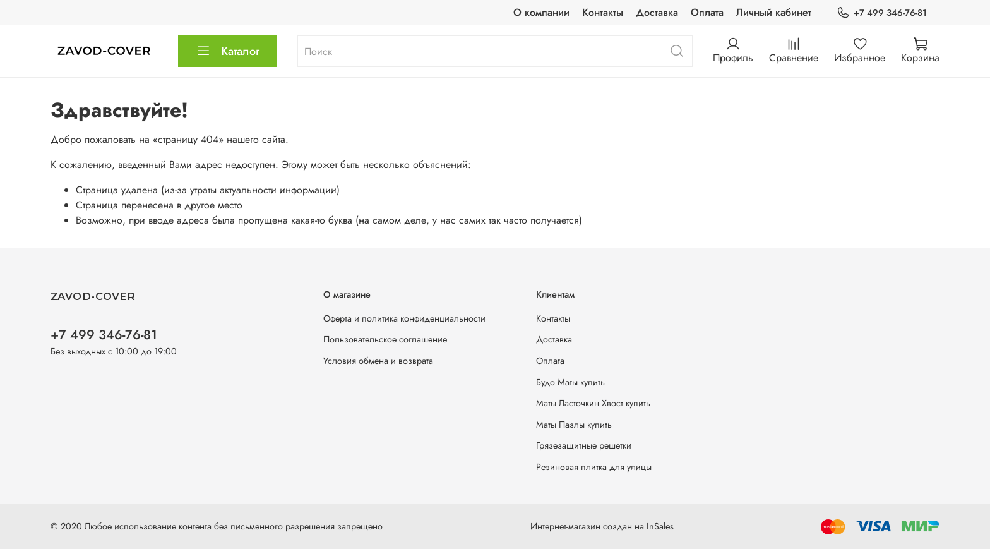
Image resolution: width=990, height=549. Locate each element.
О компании (541, 12)
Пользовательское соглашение (385, 339)
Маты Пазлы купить (574, 424)
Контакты (602, 12)
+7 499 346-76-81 (882, 13)
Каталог (227, 51)
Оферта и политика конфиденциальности (404, 318)
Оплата (707, 12)
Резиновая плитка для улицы (594, 467)
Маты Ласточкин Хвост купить (593, 403)
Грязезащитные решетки (583, 445)
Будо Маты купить (570, 382)
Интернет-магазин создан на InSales (602, 526)
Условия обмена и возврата (378, 360)
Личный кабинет (773, 12)
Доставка (657, 12)
